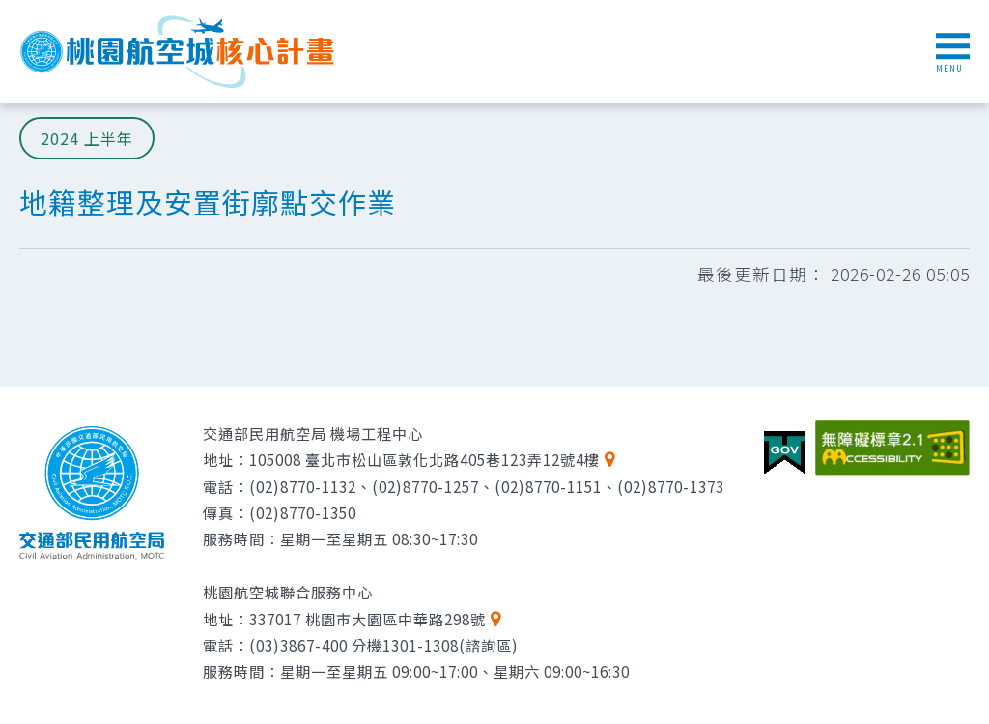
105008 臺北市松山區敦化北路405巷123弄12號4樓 (424, 459)
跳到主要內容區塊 (10, 10)
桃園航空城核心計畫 (178, 51)
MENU (953, 53)
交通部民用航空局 (91, 492)
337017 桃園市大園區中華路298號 (367, 618)
